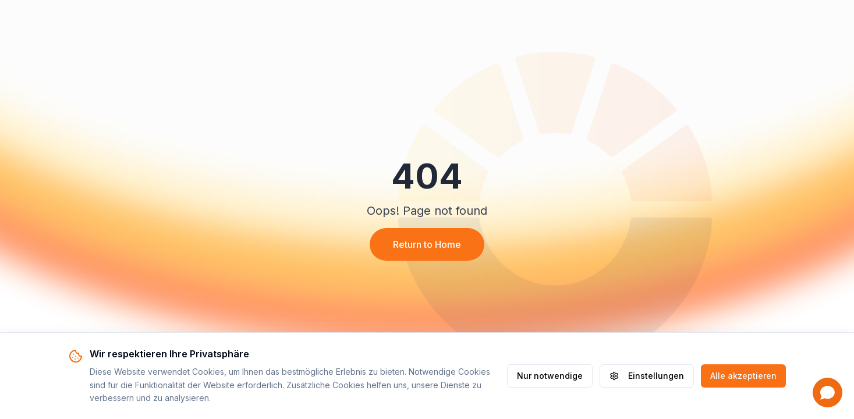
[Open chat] (827, 392)
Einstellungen (647, 376)
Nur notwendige (550, 376)
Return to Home (427, 244)
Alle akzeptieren (743, 376)
